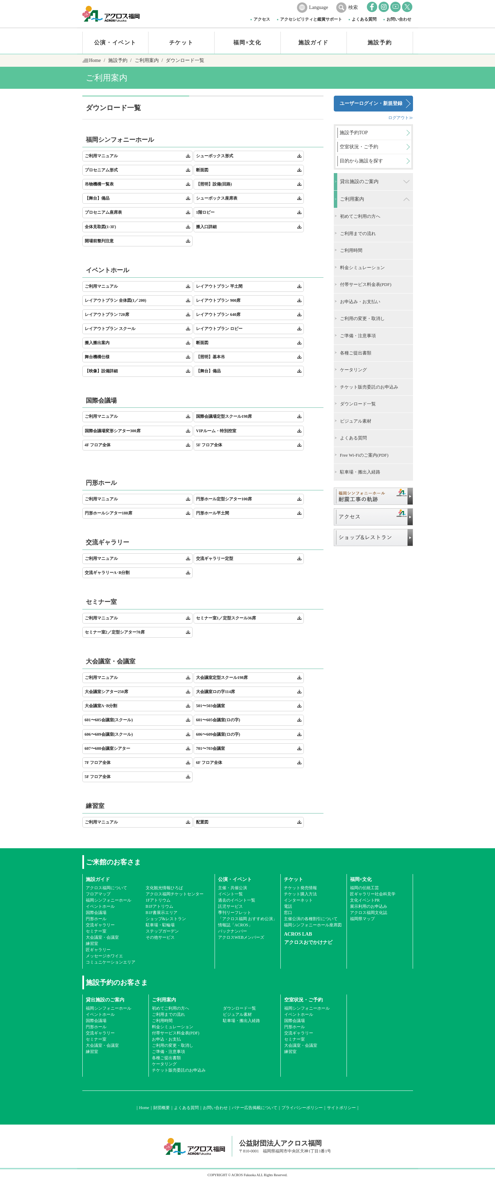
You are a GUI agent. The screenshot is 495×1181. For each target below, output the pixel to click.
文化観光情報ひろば (164, 887)
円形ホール (96, 918)
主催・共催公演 (232, 887)
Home (95, 60)
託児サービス (230, 906)
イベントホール (100, 906)
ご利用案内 (147, 60)
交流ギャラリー (100, 925)
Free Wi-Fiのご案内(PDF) (364, 455)
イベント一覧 (230, 894)
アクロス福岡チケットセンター (175, 894)
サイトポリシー (341, 1107)
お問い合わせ (398, 19)
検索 (353, 7)
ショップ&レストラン (166, 918)
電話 (288, 906)
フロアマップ (98, 894)
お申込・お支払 (166, 1039)
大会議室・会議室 (102, 937)
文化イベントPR (365, 900)
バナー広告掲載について (254, 1107)
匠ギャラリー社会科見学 (372, 894)
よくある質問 (364, 19)
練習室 (92, 943)
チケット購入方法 (300, 894)
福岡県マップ (362, 918)
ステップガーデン (162, 931)
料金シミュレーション (362, 267)
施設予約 (380, 42)
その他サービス (160, 937)
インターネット (298, 900)
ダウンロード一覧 (358, 403)
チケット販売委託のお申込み (369, 387)
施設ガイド (313, 42)
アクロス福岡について (106, 887)
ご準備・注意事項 (358, 335)
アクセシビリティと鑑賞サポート (311, 19)
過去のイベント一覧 (236, 900)
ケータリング (353, 369)
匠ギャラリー (98, 949)
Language (318, 7)
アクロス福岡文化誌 (368, 912)
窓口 (288, 912)
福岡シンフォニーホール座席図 (313, 925)
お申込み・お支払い (360, 301)
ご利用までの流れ (358, 233)
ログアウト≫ (400, 117)
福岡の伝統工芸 (364, 887)
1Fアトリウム (158, 900)
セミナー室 (96, 931)
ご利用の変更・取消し (362, 318)
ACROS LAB (298, 934)
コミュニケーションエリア (110, 962)
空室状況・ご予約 (303, 999)
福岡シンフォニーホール (108, 900)
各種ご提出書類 (355, 352)
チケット (181, 42)
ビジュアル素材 (355, 421)
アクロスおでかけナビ (308, 942)
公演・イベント (115, 42)
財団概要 (161, 1107)
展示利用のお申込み (368, 906)
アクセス (262, 19)
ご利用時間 (351, 250)
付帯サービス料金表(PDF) (366, 284)
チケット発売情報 (300, 887)
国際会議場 (96, 912)
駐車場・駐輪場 (160, 925)
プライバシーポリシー (302, 1107)
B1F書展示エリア (162, 912)
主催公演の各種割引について (311, 918)
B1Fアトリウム (160, 906)
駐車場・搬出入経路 (360, 472)
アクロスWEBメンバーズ (241, 937)
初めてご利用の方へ (360, 216)
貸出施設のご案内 (359, 181)
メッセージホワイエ (104, 956)
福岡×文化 (247, 42)
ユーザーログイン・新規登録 (371, 103)
